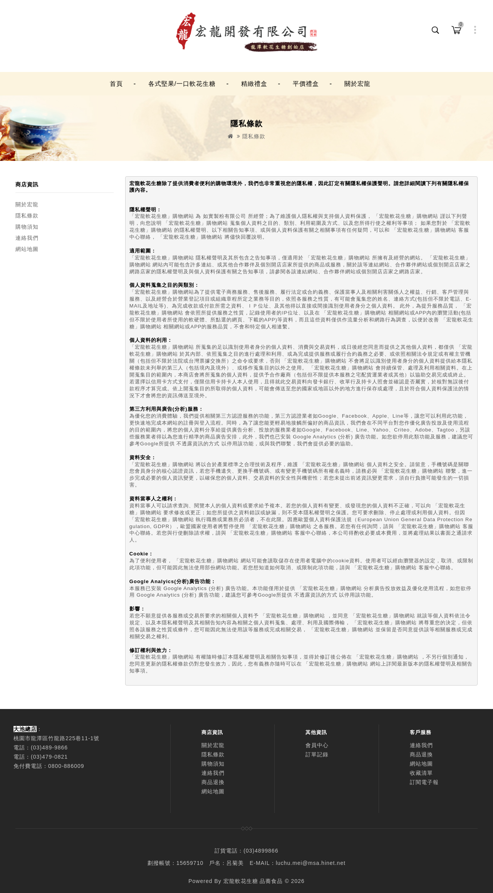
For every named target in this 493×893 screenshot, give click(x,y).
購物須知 (27, 227)
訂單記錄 (317, 754)
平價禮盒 (306, 83)
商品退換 (213, 782)
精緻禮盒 (254, 83)
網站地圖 (27, 249)
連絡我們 (27, 238)
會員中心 (317, 745)
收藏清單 (421, 773)
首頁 (116, 83)
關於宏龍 (357, 83)
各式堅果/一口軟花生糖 (182, 83)
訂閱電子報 (424, 782)
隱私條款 (253, 136)
